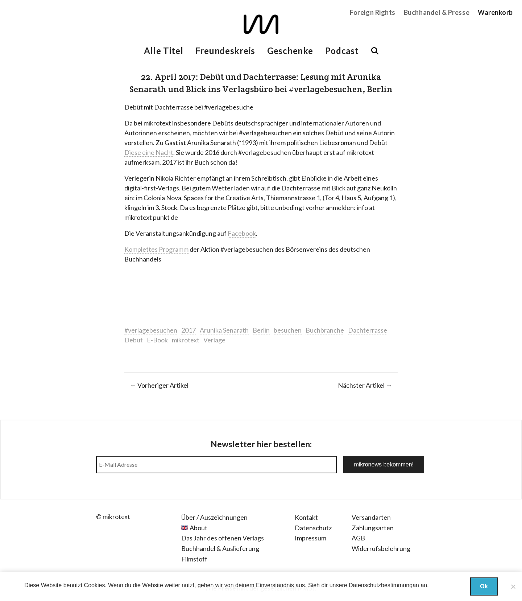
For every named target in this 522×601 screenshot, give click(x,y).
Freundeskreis (225, 50)
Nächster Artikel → (365, 385)
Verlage (214, 340)
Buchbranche (325, 330)
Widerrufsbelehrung (381, 548)
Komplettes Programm (156, 249)
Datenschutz (313, 528)
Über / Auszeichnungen (214, 517)
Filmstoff (194, 559)
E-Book (157, 340)
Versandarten (371, 517)
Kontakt (306, 517)
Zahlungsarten (373, 528)
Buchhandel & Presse (436, 12)
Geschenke (290, 50)
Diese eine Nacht (148, 152)
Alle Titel (163, 50)
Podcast (342, 50)
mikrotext (185, 340)
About (198, 528)
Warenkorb (495, 12)
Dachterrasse (367, 330)
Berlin (261, 330)
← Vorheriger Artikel (159, 385)
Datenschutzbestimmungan (384, 585)
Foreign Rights (372, 12)
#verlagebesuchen (150, 330)
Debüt (133, 340)
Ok (484, 586)
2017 (188, 330)
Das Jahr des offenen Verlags (222, 538)
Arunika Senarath (224, 330)
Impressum (310, 538)
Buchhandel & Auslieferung (220, 548)
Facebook (242, 233)
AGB (358, 538)
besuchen (288, 330)
